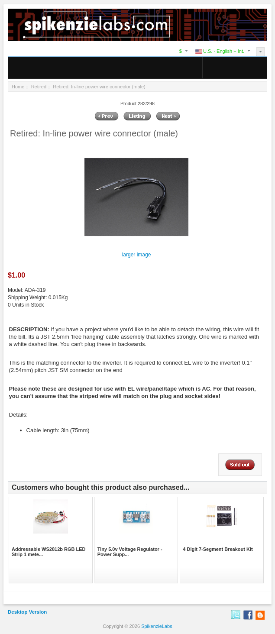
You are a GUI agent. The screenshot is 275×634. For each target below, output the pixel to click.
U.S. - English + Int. (219, 51)
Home (18, 86)
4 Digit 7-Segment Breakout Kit (217, 549)
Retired (38, 86)
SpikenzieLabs (156, 626)
